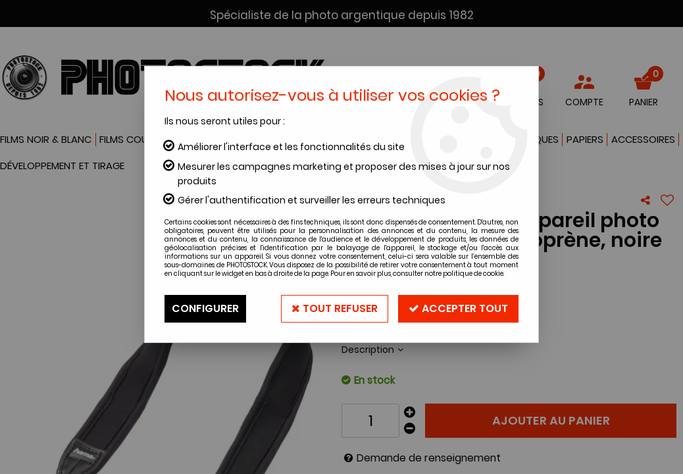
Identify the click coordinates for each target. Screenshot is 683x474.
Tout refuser (334, 308)
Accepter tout (458, 308)
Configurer (205, 308)
